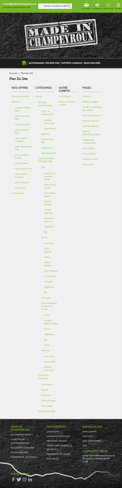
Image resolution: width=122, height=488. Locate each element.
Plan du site (87, 164)
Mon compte (90, 432)
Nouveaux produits (20, 96)
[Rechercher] (55, 6)
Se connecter (65, 96)
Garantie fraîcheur (90, 126)
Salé (43, 167)
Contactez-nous (89, 159)
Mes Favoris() (108, 6)
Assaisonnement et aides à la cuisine (49, 306)
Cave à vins (49, 356)
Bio (45, 232)
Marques (16, 102)
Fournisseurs (18, 193)
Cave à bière (49, 362)
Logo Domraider (22, 124)
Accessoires (46, 148)
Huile (46, 315)
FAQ (85, 446)
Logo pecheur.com (23, 169)
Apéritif (44, 390)
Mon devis (52, 459)
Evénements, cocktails (24, 457)
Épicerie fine (49, 128)
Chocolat (48, 282)
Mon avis (88, 436)
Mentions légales (90, 102)
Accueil (38, 96)
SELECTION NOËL (47, 411)
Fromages (46, 298)
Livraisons (53, 432)
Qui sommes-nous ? (91, 115)
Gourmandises (51, 271)
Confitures (49, 243)
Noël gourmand (48, 153)
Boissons (45, 134)
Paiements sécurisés (58, 454)
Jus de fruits (50, 276)
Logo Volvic (20, 188)
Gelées (47, 257)
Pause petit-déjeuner (23, 448)
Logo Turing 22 (22, 182)
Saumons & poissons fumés (49, 176)
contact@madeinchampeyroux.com (19, 4)
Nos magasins (89, 154)
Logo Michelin (21, 163)
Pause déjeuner (19, 453)
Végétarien (49, 227)
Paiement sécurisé (90, 121)
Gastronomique (48, 401)
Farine (47, 345)
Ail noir (47, 329)
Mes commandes (92, 441)
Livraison (86, 96)
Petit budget (47, 406)
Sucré (44, 237)
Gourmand (46, 395)
